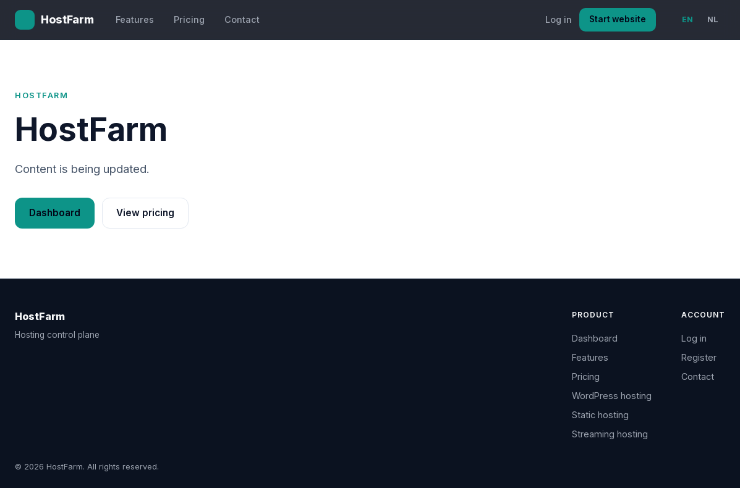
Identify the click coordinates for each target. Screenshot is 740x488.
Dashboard (54, 213)
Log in (558, 19)
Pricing (189, 19)
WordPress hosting (612, 395)
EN (688, 19)
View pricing (145, 213)
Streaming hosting (610, 434)
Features (135, 19)
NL (713, 19)
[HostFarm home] (54, 20)
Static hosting (600, 415)
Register (699, 357)
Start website (617, 19)
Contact (242, 19)
